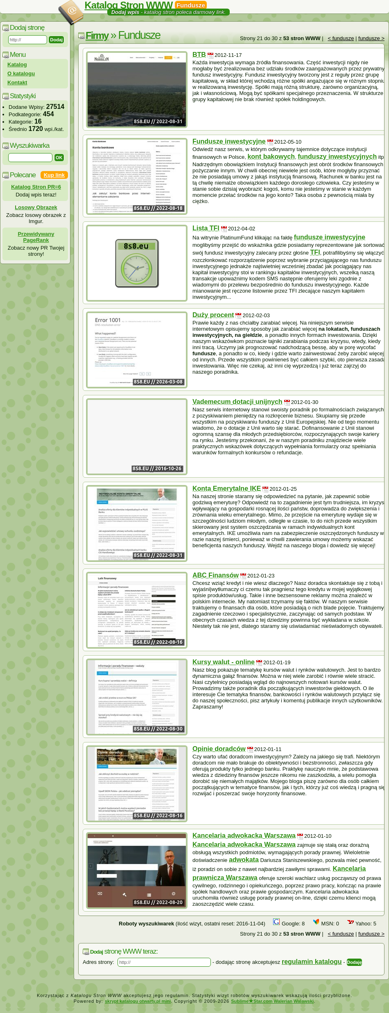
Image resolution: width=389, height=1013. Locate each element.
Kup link (54, 175)
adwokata (244, 859)
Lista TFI (205, 228)
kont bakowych (271, 156)
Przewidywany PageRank (36, 237)
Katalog (17, 64)
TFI (315, 252)
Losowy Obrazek (36, 207)
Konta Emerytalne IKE (226, 488)
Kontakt (17, 82)
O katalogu (21, 73)
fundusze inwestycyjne (329, 237)
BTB (199, 54)
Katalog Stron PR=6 (36, 187)
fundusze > (371, 38)
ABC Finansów (215, 575)
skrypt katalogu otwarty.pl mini (138, 1001)
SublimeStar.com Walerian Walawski (272, 1001)
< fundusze (341, 38)
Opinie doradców (219, 748)
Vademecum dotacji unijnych (237, 401)
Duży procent (213, 314)
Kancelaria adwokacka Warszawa (244, 835)
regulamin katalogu (312, 961)
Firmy (97, 35)
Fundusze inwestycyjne (229, 141)
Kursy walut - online (223, 662)
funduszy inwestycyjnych (337, 156)
